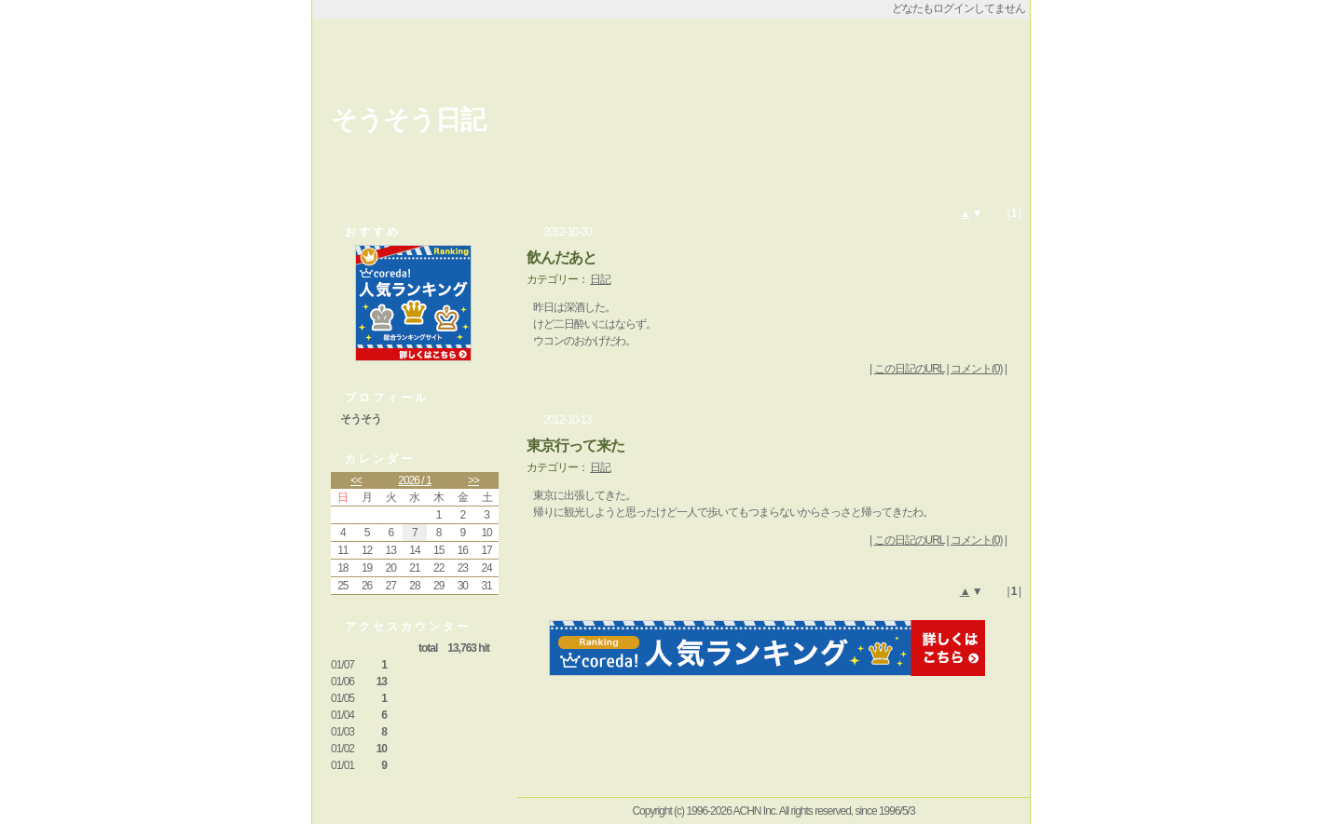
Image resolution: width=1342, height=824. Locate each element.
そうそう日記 (408, 119)
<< (356, 480)
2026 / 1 (414, 480)
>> (473, 480)
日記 (600, 279)
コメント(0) (977, 368)
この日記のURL (909, 368)
